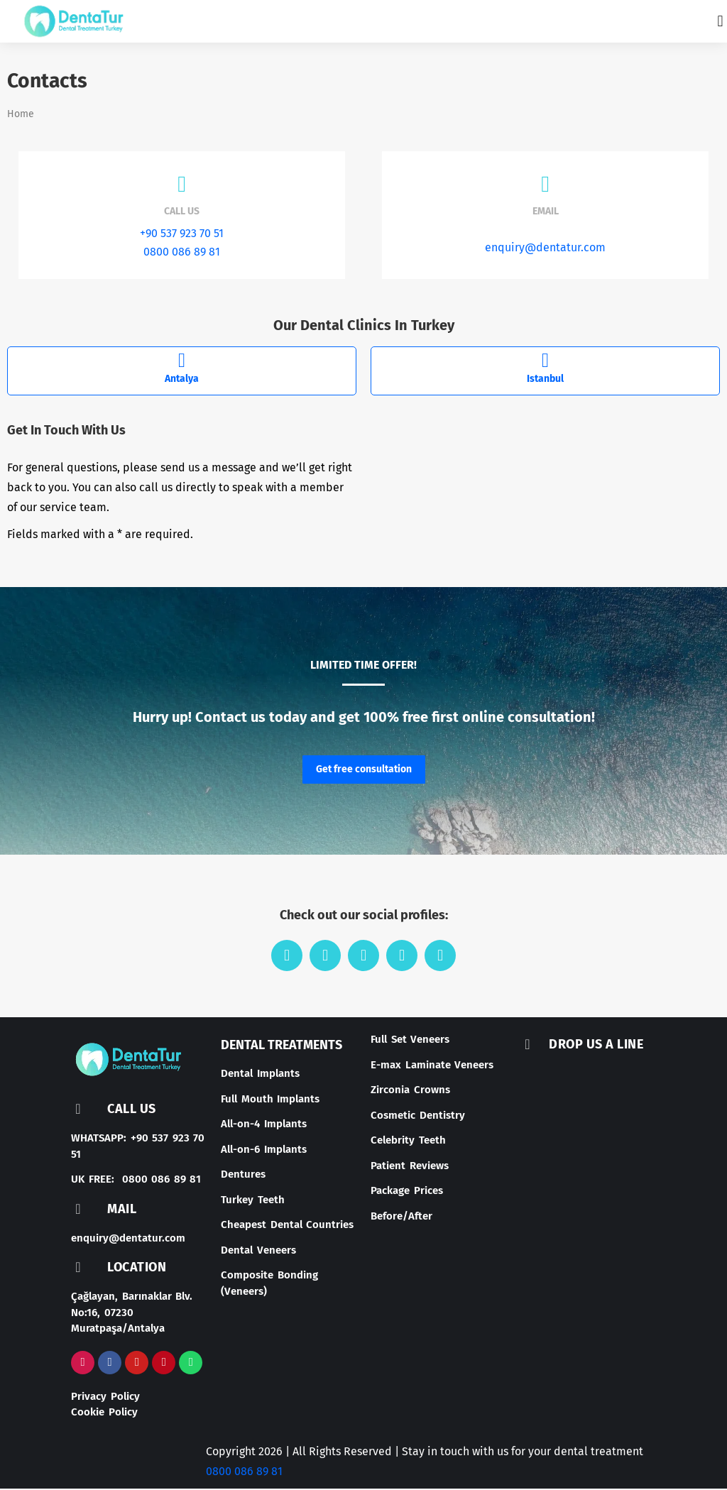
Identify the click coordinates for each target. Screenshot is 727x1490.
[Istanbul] (545, 363)
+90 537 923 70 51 (182, 236)
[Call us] (181, 186)
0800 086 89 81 (181, 254)
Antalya (182, 382)
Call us (181, 214)
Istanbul (545, 382)
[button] (720, 21)
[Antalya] (182, 363)
